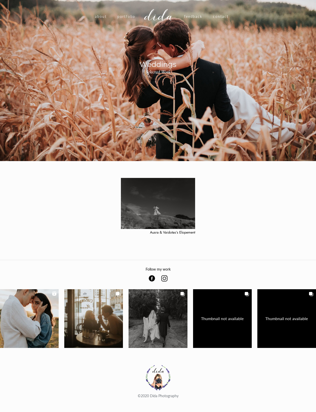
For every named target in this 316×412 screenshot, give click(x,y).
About (101, 16)
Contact (221, 16)
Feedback (193, 16)
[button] (29, 318)
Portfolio (126, 16)
